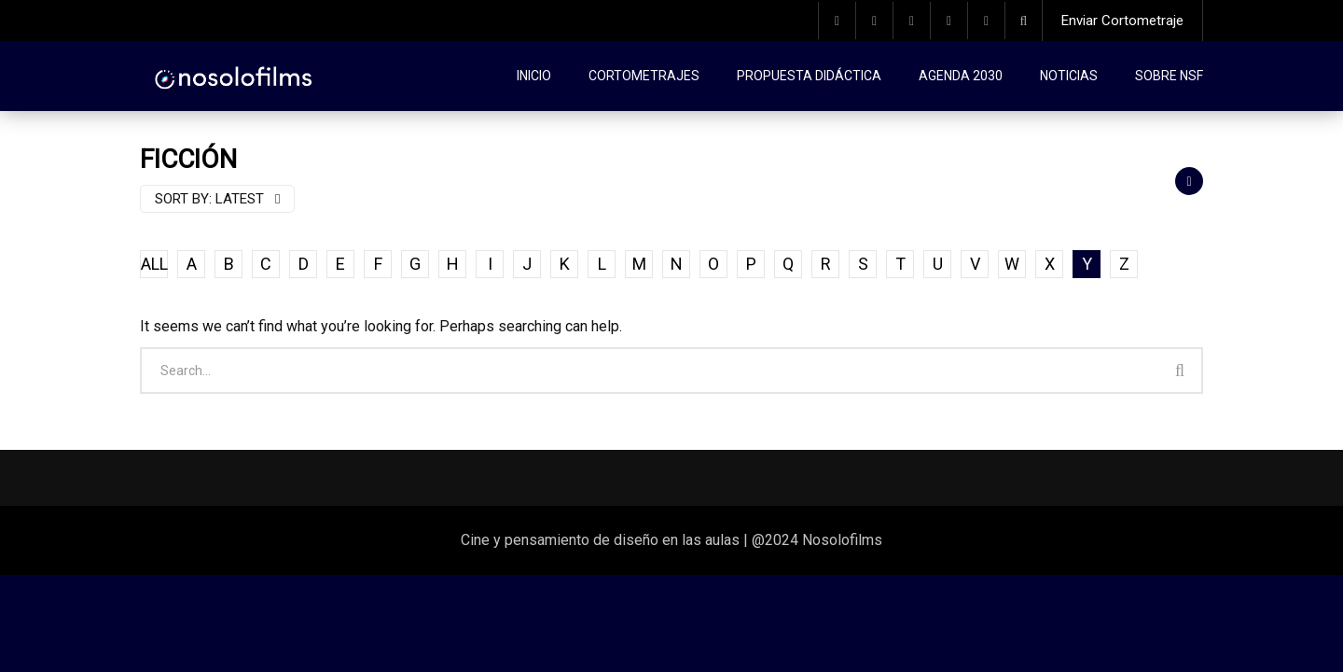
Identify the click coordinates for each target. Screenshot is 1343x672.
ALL (154, 263)
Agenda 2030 (961, 75)
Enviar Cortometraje (1122, 20)
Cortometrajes (643, 75)
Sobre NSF (1169, 75)
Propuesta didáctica (809, 75)
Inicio (534, 75)
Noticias (1069, 75)
